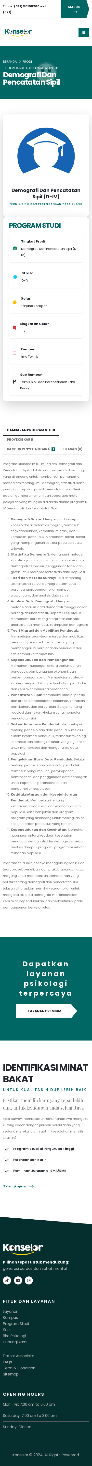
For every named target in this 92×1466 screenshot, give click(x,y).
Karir (7, 1329)
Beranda (10, 62)
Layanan (10, 1311)
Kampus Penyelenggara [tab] (31, 449)
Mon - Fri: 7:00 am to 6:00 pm (29, 1404)
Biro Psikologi (14, 1335)
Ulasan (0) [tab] (72, 449)
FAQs (7, 1362)
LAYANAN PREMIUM (46, 1011)
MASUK (75, 9)
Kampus (10, 1317)
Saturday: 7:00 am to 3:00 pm (30, 1415)
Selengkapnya (18, 1186)
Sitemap (11, 1374)
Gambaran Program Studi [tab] (31, 430)
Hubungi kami (15, 1342)
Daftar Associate (18, 1355)
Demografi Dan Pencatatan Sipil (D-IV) (46, 193)
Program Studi (16, 1323)
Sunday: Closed (17, 1426)
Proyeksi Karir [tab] (20, 439)
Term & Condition (19, 1368)
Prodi (27, 62)
